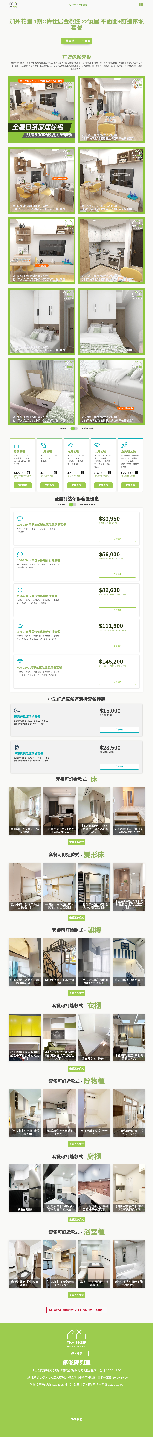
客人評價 (76, 1353)
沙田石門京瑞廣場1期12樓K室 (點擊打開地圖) (61, 1370)
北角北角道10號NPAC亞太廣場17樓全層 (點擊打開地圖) (61, 1377)
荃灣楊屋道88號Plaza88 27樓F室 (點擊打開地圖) (61, 1384)
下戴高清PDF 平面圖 (77, 41)
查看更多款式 (76, 842)
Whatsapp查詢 (79, 5)
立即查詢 (22, 485)
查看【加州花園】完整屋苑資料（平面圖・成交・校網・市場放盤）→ (77, 1310)
